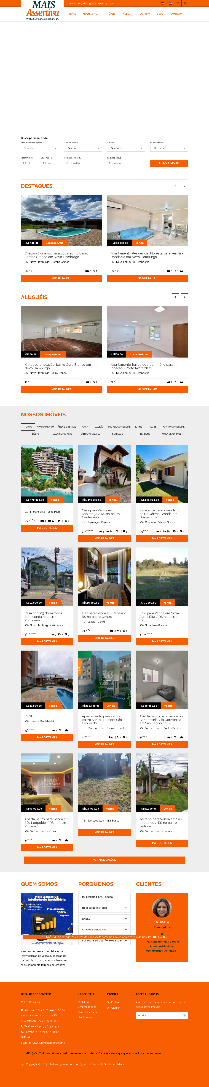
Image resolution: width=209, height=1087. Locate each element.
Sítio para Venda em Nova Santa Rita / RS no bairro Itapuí (159, 616)
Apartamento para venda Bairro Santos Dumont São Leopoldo (102, 719)
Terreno (145, 434)
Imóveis (110, 14)
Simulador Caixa (87, 1012)
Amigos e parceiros (94, 929)
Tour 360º (144, 14)
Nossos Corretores (95, 908)
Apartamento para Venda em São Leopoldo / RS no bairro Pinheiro (47, 822)
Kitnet (139, 427)
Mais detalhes (61, 278)
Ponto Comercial (173, 427)
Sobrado (117, 434)
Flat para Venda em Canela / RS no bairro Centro (104, 615)
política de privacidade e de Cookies (130, 937)
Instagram (114, 1007)
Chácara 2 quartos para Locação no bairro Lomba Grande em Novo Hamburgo (56, 255)
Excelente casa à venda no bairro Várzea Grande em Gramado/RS (160, 513)
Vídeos (126, 14)
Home (72, 14)
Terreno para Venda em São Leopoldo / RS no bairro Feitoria (161, 822)
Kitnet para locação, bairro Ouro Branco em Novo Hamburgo (58, 366)
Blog (160, 14)
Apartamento (45, 427)
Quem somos (91, 14)
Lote (153, 427)
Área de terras (67, 427)
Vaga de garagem (172, 434)
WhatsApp (114, 1002)
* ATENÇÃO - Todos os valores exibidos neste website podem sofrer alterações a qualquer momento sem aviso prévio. (92, 1053)
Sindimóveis (85, 1017)
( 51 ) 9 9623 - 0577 (49, 1020)
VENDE (30, 716)
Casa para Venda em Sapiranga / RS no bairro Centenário (101, 513)
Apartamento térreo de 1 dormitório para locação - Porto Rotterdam (142, 366)
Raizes (86, 919)
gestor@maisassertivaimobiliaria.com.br (43, 1042)
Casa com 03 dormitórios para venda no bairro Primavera (43, 616)
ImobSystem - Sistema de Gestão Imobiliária (98, 1064)
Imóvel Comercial (119, 427)
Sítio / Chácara (90, 434)
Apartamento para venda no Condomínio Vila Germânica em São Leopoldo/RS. (161, 719)
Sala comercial (62, 434)
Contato (176, 14)
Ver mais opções (104, 859)
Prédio (35, 434)
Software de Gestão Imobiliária (102, 941)
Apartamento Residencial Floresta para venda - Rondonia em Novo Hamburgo (147, 255)
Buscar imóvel (169, 163)
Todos (28, 427)
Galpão (99, 427)
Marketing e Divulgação (97, 897)
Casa (85, 427)
